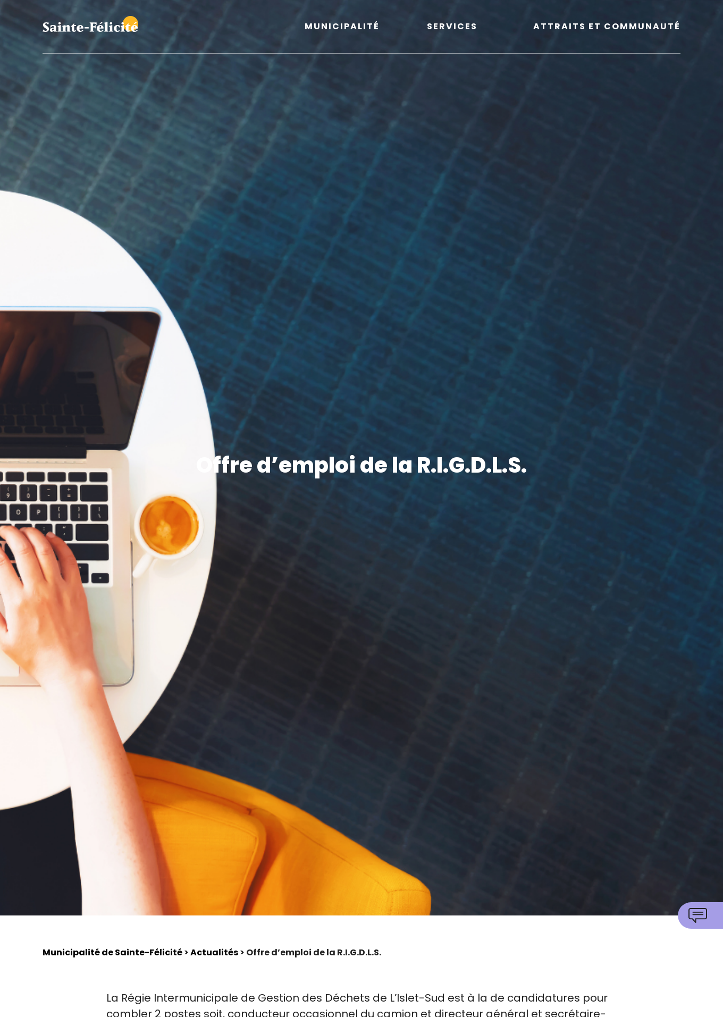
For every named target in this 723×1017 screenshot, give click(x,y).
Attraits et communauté (606, 26)
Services (452, 26)
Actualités (214, 952)
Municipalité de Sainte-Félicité (112, 952)
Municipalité (342, 26)
